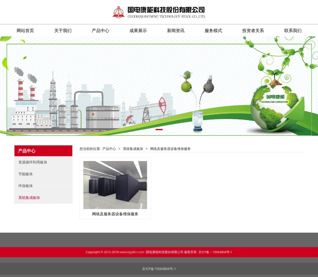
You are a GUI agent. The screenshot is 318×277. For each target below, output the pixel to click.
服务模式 (213, 30)
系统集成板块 (29, 197)
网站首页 (25, 30)
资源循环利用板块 (32, 162)
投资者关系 (253, 30)
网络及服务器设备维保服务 (115, 213)
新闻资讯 (175, 30)
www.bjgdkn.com (132, 252)
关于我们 (63, 30)
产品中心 (100, 30)
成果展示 (138, 30)
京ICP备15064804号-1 (159, 268)
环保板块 (25, 185)
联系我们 (293, 30)
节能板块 (25, 173)
